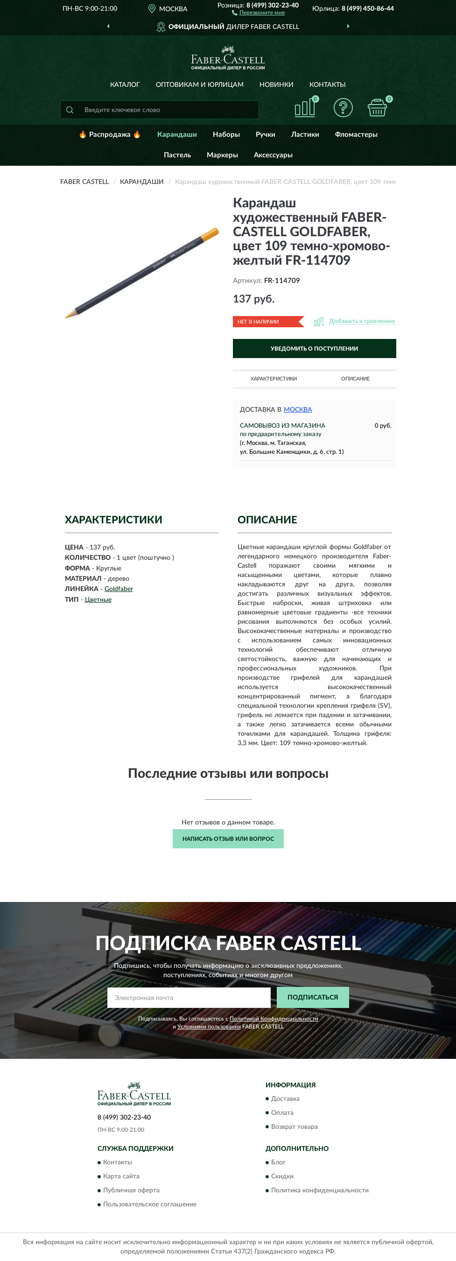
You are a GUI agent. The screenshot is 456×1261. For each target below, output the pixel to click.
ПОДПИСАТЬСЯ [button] (313, 997)
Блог (278, 1162)
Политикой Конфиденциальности (274, 1018)
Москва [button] (298, 410)
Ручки (265, 134)
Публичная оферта (131, 1190)
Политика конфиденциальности (320, 1190)
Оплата (282, 1113)
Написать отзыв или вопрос (228, 839)
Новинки (277, 85)
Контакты (327, 85)
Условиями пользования (209, 1026)
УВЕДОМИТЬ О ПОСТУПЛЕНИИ (314, 349)
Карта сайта (121, 1176)
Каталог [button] (125, 85)
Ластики (305, 134)
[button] (258, 12)
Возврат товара (294, 1127)
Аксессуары (273, 155)
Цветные (98, 600)
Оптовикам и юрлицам (200, 85)
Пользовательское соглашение (149, 1204)
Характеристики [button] (274, 378)
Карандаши (177, 134)
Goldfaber (119, 589)
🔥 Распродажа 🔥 (109, 134)
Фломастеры (356, 134)
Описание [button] (355, 378)
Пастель (177, 155)
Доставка (285, 1099)
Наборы (226, 134)
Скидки (282, 1176)
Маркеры (222, 155)
